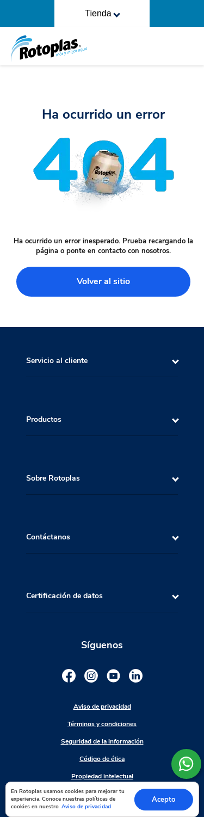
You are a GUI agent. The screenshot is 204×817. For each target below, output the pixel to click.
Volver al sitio (103, 281)
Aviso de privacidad (86, 806)
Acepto (163, 799)
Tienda (102, 13)
